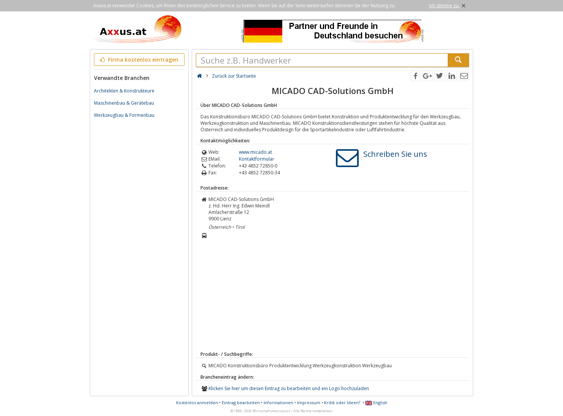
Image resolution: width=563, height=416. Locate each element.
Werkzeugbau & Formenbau (124, 115)
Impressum (308, 402)
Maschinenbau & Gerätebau (124, 103)
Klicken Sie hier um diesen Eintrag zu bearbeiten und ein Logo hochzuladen (288, 388)
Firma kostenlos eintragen (138, 59)
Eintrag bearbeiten (241, 402)
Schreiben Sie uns (395, 154)
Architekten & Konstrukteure (124, 91)
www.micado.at (255, 152)
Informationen (278, 402)
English (376, 402)
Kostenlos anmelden (197, 402)
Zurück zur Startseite (234, 76)
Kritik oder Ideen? (342, 402)
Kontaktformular (256, 159)
